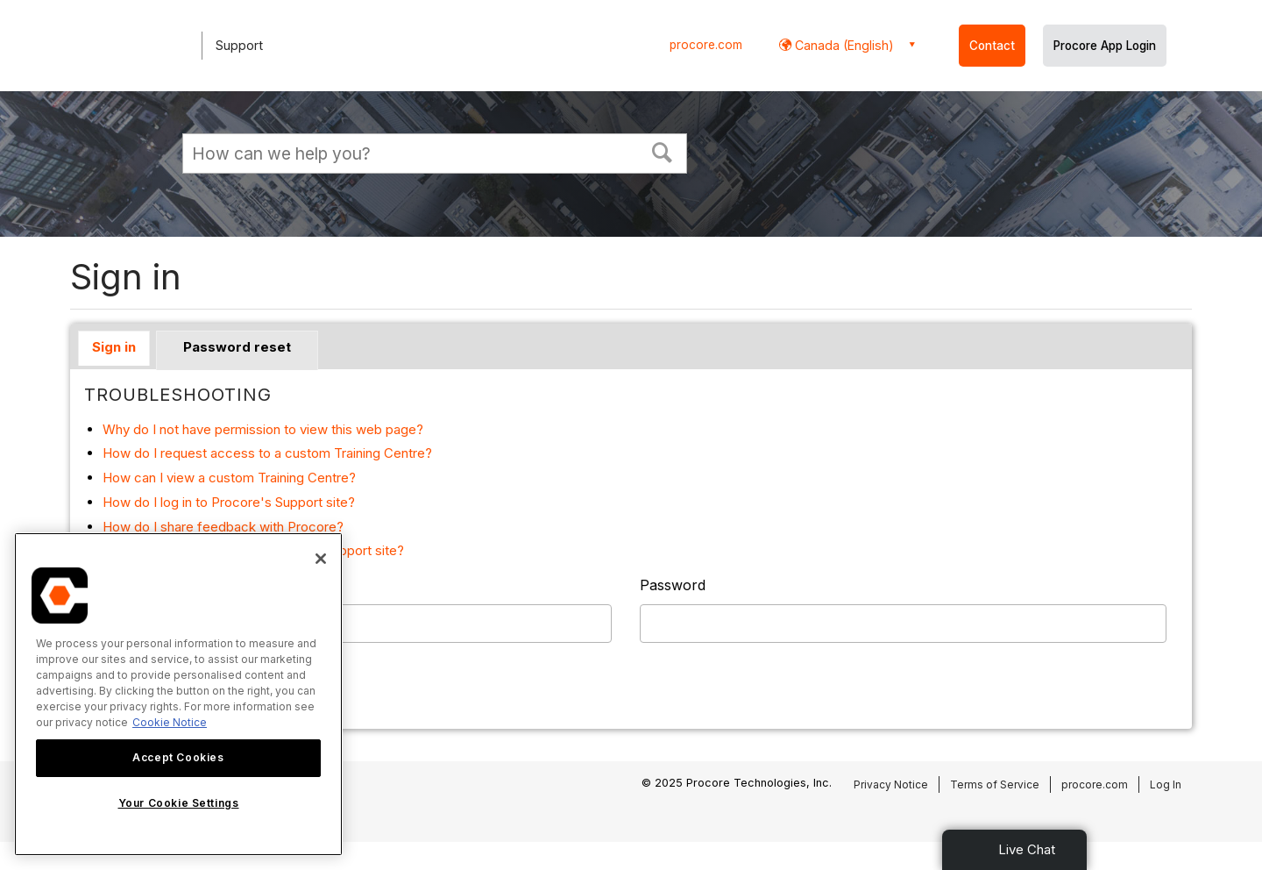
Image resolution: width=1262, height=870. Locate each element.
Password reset (237, 347)
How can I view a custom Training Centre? (229, 477)
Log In (1165, 784)
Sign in (114, 347)
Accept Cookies (177, 757)
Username (118, 585)
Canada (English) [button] (842, 45)
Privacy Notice (891, 784)
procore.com (706, 45)
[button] (662, 150)
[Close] (320, 558)
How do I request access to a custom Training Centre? (267, 453)
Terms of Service (994, 784)
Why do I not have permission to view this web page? (263, 429)
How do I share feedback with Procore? (223, 526)
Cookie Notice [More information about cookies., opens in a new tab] (169, 722)
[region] (178, 694)
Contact (992, 46)
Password (672, 585)
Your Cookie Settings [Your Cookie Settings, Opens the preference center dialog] (178, 802)
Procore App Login (1104, 46)
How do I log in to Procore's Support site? (229, 502)
